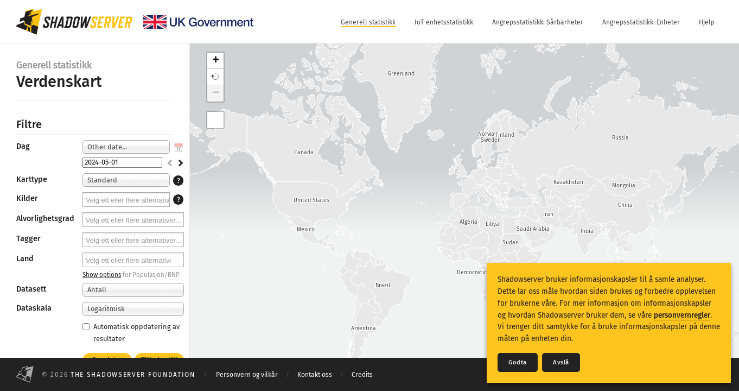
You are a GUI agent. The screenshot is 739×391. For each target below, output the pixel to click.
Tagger (28, 238)
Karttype (31, 179)
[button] (215, 77)
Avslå (561, 362)
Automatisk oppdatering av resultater (131, 332)
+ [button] (215, 61)
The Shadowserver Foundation (133, 375)
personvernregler (682, 315)
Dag (23, 146)
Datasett (31, 289)
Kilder (27, 198)
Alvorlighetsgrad (45, 218)
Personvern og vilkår (247, 375)
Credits (362, 375)
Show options (101, 275)
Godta (517, 362)
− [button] (215, 93)
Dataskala (34, 308)
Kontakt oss (314, 375)
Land (25, 258)
